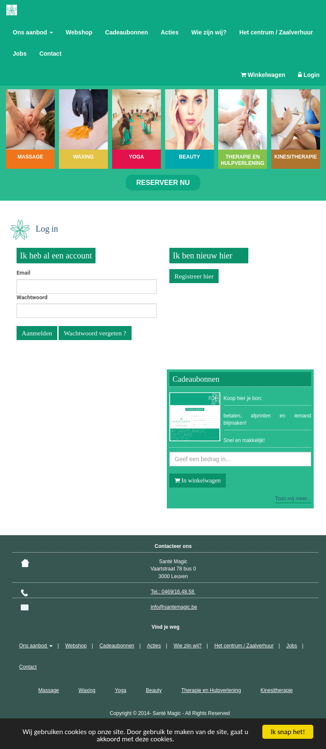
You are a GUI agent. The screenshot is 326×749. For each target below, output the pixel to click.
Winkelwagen (263, 74)
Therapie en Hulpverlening (211, 690)
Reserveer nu (163, 182)
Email (23, 273)
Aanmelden (37, 333)
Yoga (120, 690)
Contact (50, 53)
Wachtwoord (32, 297)
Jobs (20, 53)
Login (309, 74)
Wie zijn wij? (209, 32)
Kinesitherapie (277, 690)
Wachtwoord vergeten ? (95, 333)
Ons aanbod (33, 32)
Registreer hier (194, 276)
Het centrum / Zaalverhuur (276, 32)
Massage (48, 690)
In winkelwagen (197, 480)
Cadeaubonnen (126, 32)
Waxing (87, 690)
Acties (170, 32)
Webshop (79, 32)
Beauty (154, 690)
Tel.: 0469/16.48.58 (173, 592)
